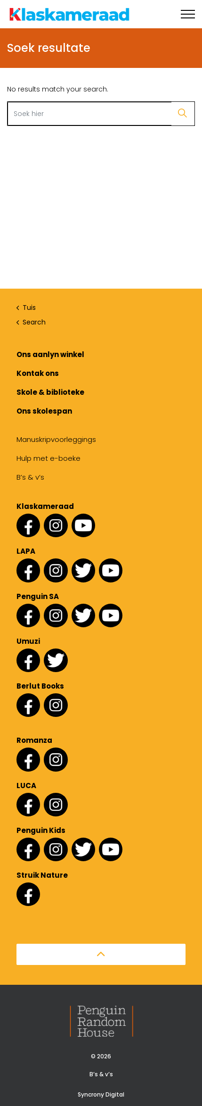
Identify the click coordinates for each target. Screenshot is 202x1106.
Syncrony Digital (101, 1094)
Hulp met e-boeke (48, 458)
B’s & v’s (30, 477)
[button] (182, 113)
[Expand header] (188, 14)
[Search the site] (101, 113)
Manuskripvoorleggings (56, 439)
